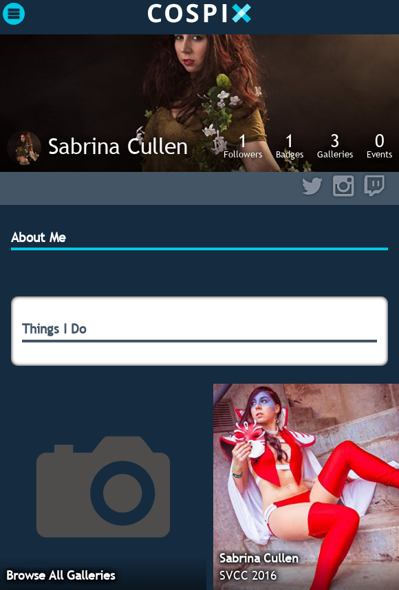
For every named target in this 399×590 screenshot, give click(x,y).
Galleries (335, 145)
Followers (243, 145)
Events (379, 145)
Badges (289, 145)
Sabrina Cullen (118, 146)
